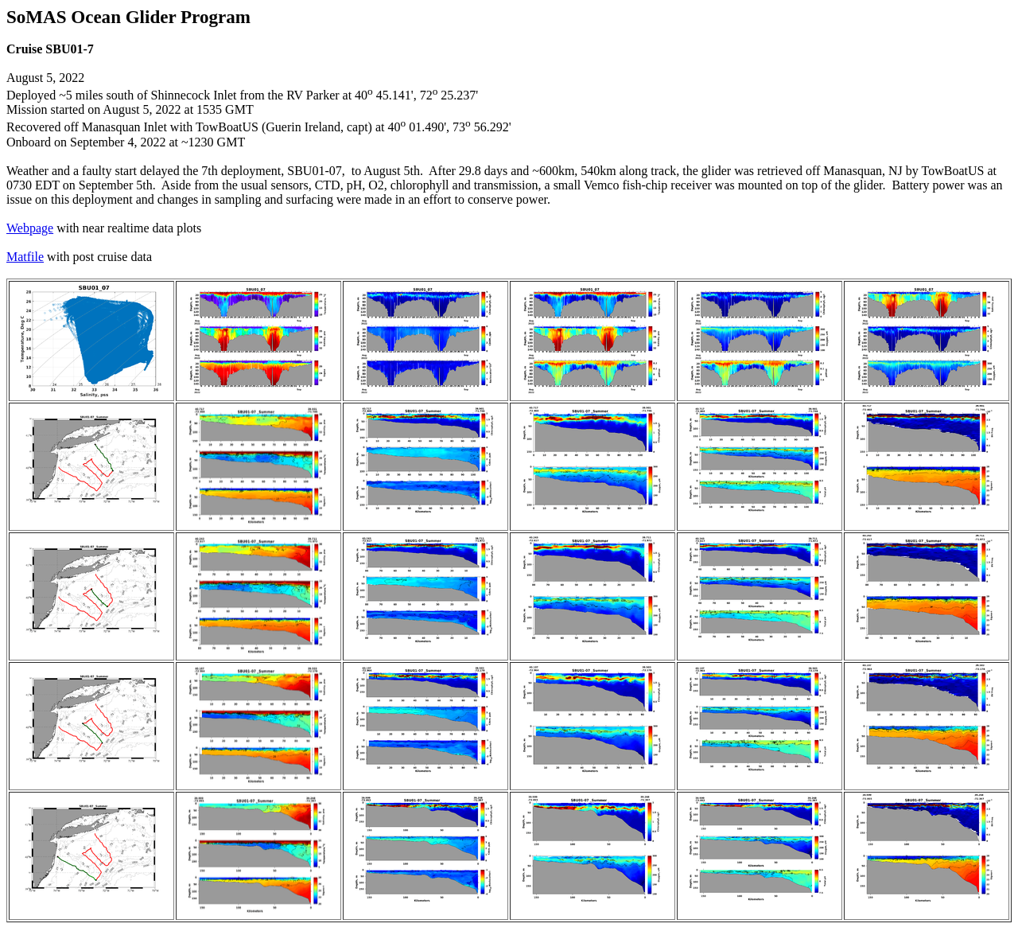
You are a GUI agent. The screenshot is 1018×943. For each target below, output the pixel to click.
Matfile (25, 256)
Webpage (29, 228)
